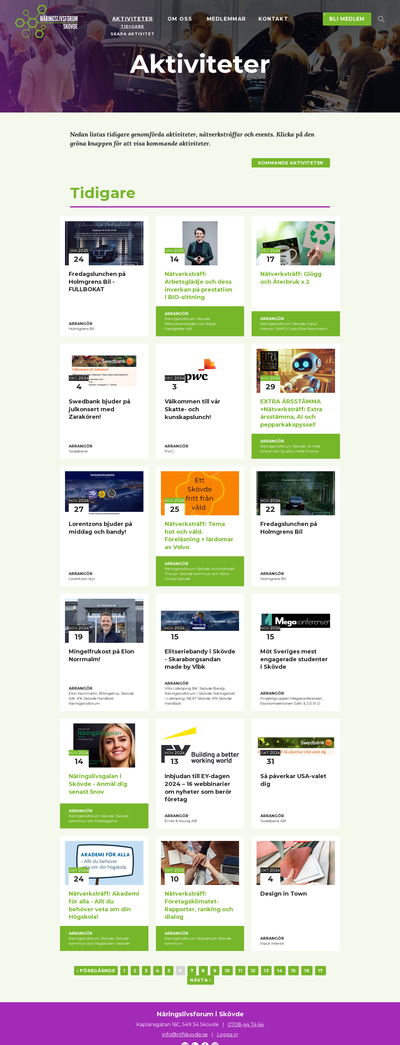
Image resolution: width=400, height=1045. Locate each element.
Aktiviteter (132, 19)
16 (306, 970)
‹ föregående (96, 970)
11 (240, 970)
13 (266, 970)
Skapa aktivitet (132, 34)
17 (320, 970)
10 (227, 970)
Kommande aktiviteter (290, 163)
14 (279, 970)
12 (253, 970)
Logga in (227, 1035)
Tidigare (132, 26)
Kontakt (273, 19)
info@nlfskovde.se (185, 1035)
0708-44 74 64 (246, 1025)
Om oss (180, 19)
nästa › (200, 980)
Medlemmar (226, 19)
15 (293, 970)
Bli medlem (347, 19)
